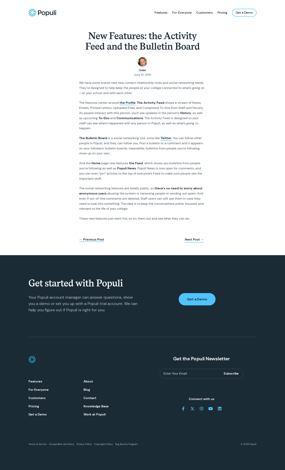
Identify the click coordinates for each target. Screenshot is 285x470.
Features (161, 12)
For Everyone (182, 12)
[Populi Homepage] (42, 13)
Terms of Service (37, 444)
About (88, 381)
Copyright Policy (103, 444)
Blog (87, 390)
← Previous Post (91, 239)
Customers (204, 12)
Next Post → (194, 239)
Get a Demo (244, 12)
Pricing (222, 12)
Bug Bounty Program (126, 444)
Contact (90, 398)
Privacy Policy (84, 444)
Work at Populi (95, 414)
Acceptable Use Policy (61, 444)
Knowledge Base (96, 406)
